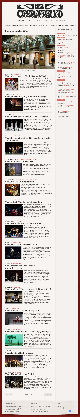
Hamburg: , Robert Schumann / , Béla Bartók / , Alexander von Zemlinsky (67, 55)
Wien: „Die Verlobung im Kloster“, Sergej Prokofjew (28, 332)
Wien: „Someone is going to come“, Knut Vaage (25, 96)
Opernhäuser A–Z (35, 408)
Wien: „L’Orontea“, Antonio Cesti (19, 161)
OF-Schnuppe (60, 25)
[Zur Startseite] (40, 11)
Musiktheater (17, 74)
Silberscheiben (35, 409)
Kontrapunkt (43, 25)
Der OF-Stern (43, 409)
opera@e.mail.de (14, 411)
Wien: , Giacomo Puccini (65, 39)
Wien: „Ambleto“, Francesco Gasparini (22, 310)
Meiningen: (65, 109)
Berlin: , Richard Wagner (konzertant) (66, 112)
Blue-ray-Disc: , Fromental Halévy (67, 97)
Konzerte (41, 406)
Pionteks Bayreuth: (66, 93)
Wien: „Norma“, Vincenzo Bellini (19, 374)
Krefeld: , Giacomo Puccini (65, 77)
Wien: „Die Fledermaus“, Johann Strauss (23, 223)
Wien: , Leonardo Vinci (65, 102)
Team (67, 25)
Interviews (47, 406)
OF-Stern (52, 25)
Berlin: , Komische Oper (67, 42)
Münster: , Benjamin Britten (66, 89)
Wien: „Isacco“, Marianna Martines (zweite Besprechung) (20, 267)
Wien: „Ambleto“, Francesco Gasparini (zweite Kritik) (28, 289)
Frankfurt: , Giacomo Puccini (66, 73)
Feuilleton (33, 25)
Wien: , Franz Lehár (67, 60)
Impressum (60, 408)
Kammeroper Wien (30, 159)
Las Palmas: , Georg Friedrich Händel (66, 106)
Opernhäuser (23, 25)
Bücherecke (44, 408)
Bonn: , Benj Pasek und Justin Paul (66, 115)
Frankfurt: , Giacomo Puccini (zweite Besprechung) (64, 49)
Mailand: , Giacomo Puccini (67, 35)
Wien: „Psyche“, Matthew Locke (19, 353)
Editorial (8, 25)
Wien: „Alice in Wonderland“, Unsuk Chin (23, 202)
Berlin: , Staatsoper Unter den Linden (65, 82)
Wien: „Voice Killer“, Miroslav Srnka (21, 244)
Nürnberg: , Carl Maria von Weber (66, 86)
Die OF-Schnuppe (35, 411)
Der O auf (62, 411)
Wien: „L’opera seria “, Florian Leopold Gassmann (27, 117)
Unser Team (60, 406)
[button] (48, 394)
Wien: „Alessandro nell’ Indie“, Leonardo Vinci (25, 76)
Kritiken (15, 25)
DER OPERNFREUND (10, 404)
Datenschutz (67, 408)
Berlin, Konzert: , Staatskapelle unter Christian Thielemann (67, 64)
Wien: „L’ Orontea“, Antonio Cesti (19, 182)
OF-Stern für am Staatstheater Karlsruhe (65, 68)
